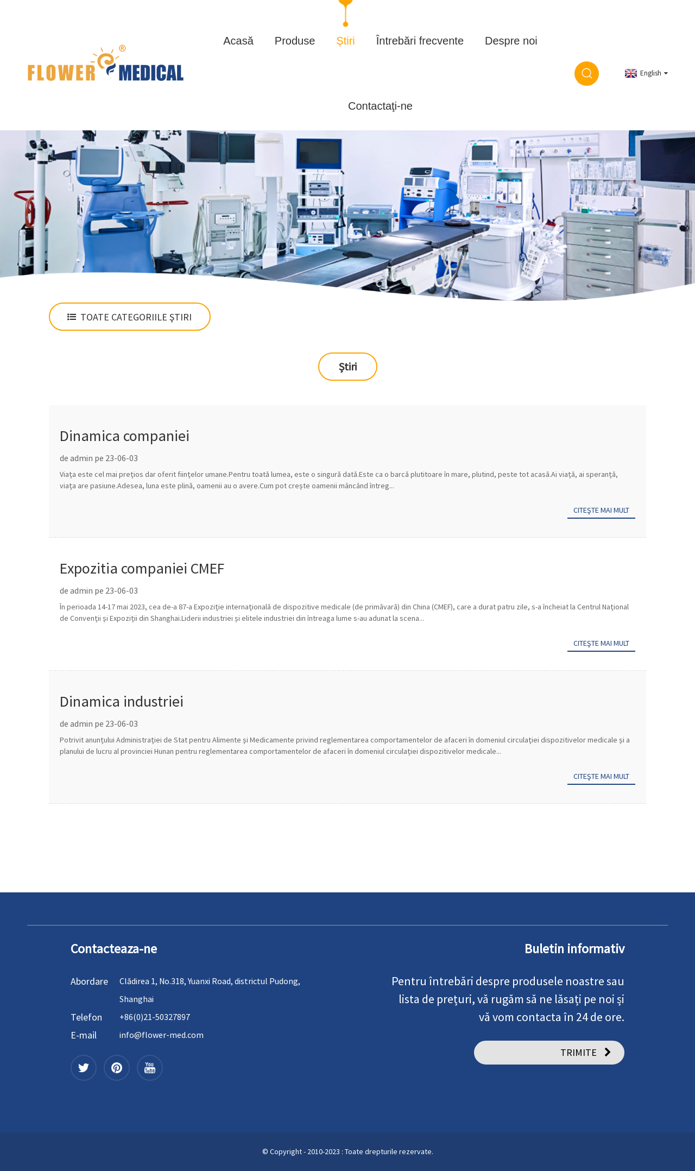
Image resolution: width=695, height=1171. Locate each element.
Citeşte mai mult (601, 510)
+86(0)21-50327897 (154, 1016)
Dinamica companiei (124, 435)
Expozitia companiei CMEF (142, 568)
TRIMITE (578, 1052)
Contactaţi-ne (380, 106)
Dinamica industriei (122, 701)
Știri (345, 41)
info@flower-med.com (161, 1034)
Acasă (238, 41)
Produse (295, 41)
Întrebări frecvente (420, 41)
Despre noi (511, 41)
